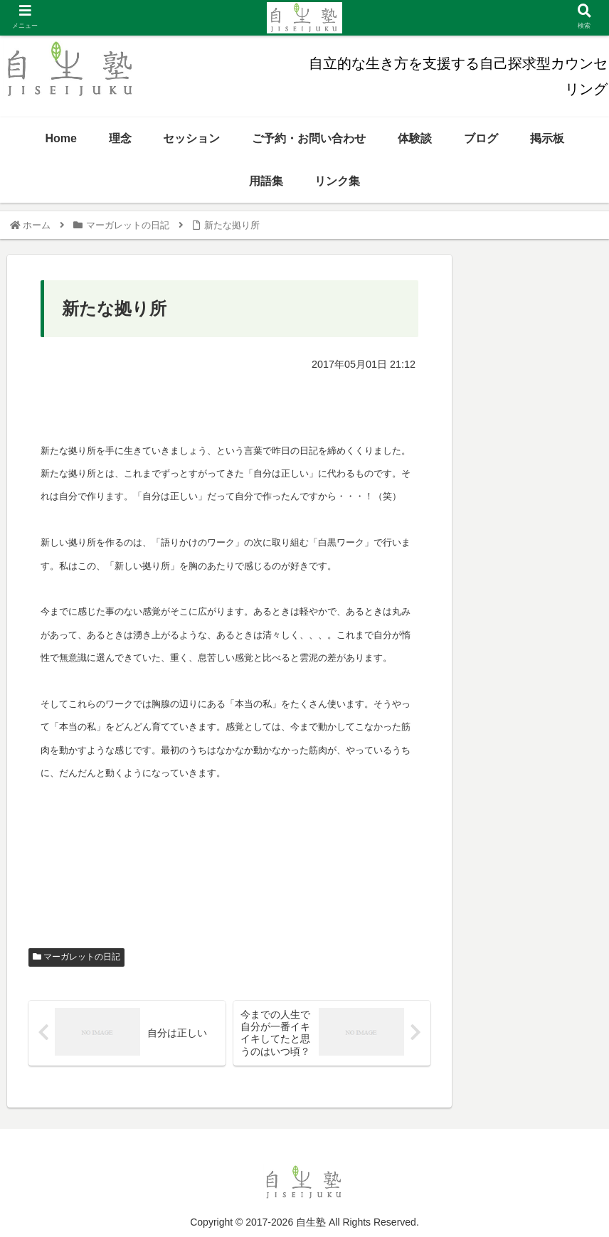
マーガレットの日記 (76, 957)
